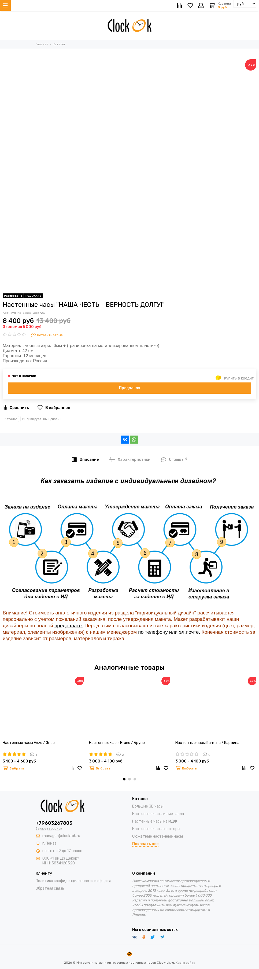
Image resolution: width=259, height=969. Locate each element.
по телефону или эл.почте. (169, 632)
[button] (124, 779)
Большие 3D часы (148, 806)
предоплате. (68, 625)
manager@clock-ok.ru (61, 836)
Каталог (11, 419)
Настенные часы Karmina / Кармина (207, 742)
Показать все (145, 844)
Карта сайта (185, 962)
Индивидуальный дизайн (41, 419)
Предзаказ (129, 388)
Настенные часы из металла (158, 814)
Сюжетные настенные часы (157, 836)
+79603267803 (54, 823)
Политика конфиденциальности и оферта (73, 881)
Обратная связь (50, 888)
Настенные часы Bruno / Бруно (117, 742)
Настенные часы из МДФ (154, 821)
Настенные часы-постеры (156, 829)
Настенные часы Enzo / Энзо (29, 742)
